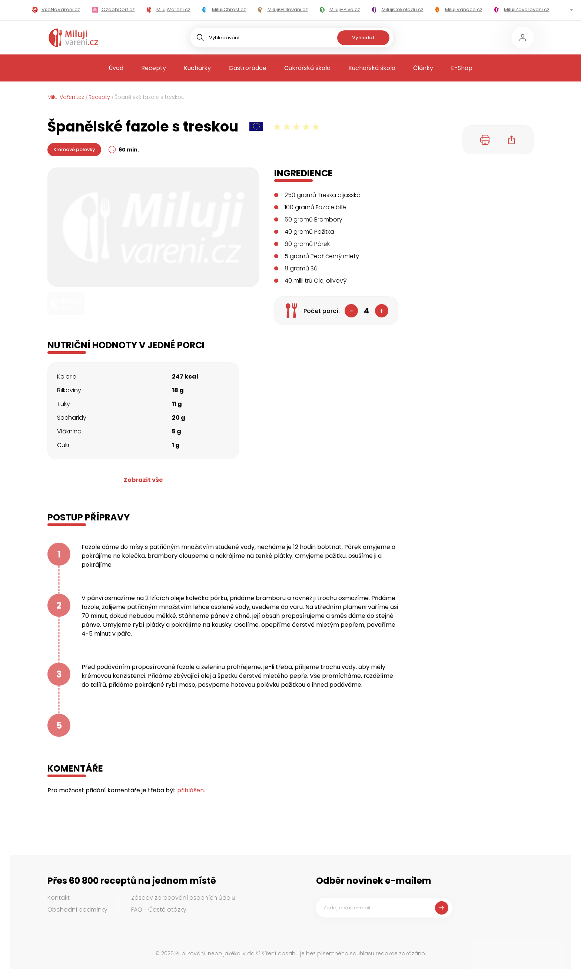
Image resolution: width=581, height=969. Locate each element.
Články (423, 68)
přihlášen (190, 790)
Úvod (116, 68)
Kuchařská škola (371, 68)
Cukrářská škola (307, 68)
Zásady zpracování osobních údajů (183, 897)
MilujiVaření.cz (65, 97)
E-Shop (461, 68)
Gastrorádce (247, 68)
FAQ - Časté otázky (158, 909)
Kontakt (58, 897)
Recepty (153, 68)
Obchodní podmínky (77, 909)
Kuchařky (197, 68)
